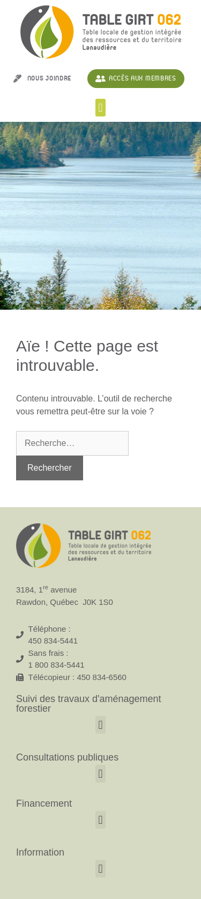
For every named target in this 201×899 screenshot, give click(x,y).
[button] (100, 107)
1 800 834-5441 (56, 664)
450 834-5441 (53, 640)
